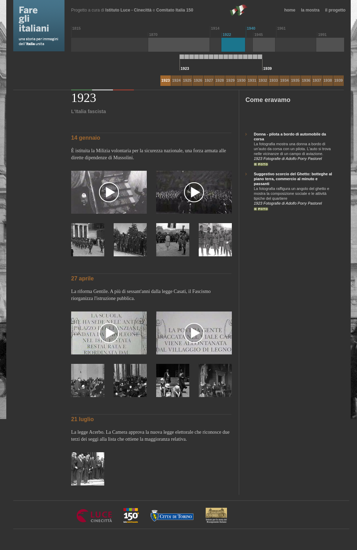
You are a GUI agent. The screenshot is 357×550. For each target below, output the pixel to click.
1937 (317, 80)
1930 (241, 80)
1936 (306, 80)
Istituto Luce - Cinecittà (128, 10)
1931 (252, 80)
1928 (219, 80)
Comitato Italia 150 (174, 10)
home (289, 10)
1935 (295, 80)
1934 (284, 80)
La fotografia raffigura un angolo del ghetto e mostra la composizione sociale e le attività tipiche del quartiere (294, 185)
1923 (165, 80)
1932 (263, 80)
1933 (273, 80)
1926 (198, 80)
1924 (176, 80)
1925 (187, 80)
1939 (338, 80)
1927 (209, 80)
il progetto (335, 10)
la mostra (310, 10)
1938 (328, 80)
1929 (230, 80)
